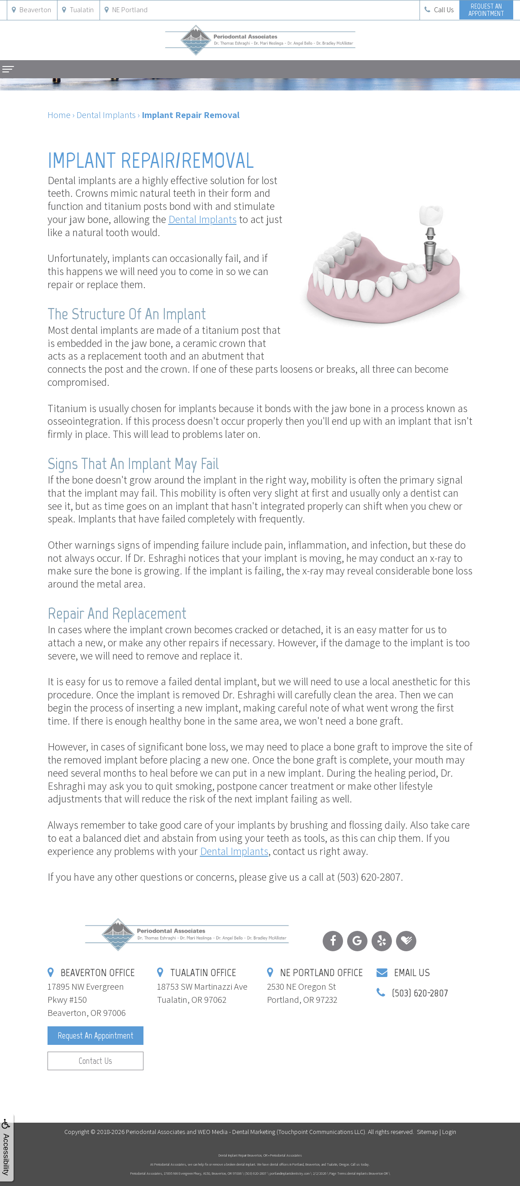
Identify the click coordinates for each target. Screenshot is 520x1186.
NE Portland (126, 9)
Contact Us (95, 1061)
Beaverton (31, 9)
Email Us (412, 972)
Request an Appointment (95, 1035)
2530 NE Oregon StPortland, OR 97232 (315, 986)
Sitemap (427, 1132)
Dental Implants (202, 219)
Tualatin (78, 9)
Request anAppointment (486, 10)
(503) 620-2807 (420, 992)
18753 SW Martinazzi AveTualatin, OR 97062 (202, 986)
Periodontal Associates (155, 1132)
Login (449, 1132)
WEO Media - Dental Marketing (236, 1132)
